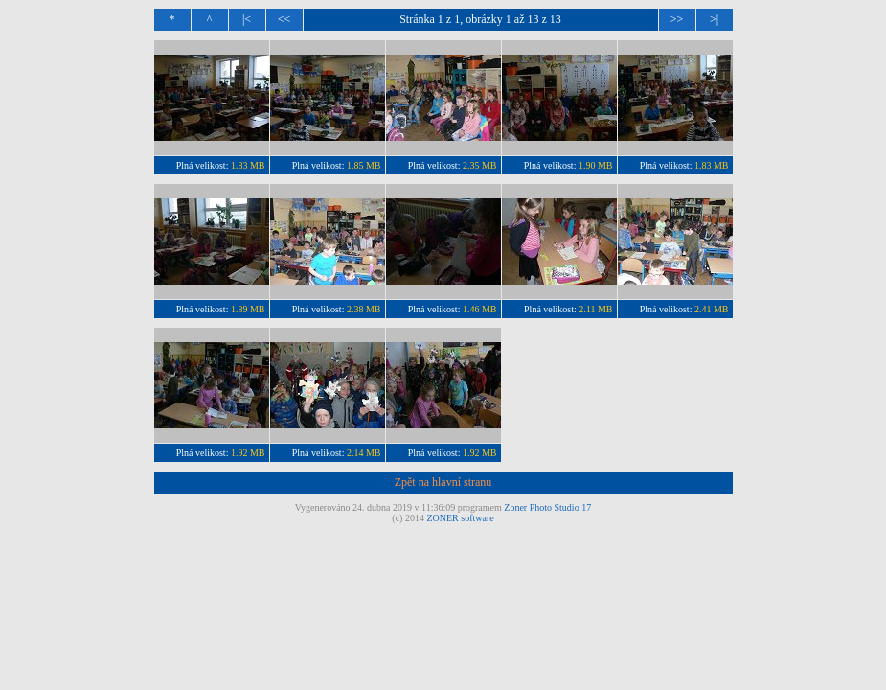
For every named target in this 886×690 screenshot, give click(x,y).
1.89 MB (248, 309)
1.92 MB (248, 453)
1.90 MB (596, 165)
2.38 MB (364, 309)
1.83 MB (248, 165)
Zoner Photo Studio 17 (547, 507)
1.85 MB (364, 165)
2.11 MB (595, 309)
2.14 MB (364, 453)
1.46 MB (480, 309)
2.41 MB (711, 309)
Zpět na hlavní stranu (443, 482)
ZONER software (459, 518)
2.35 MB (480, 165)
